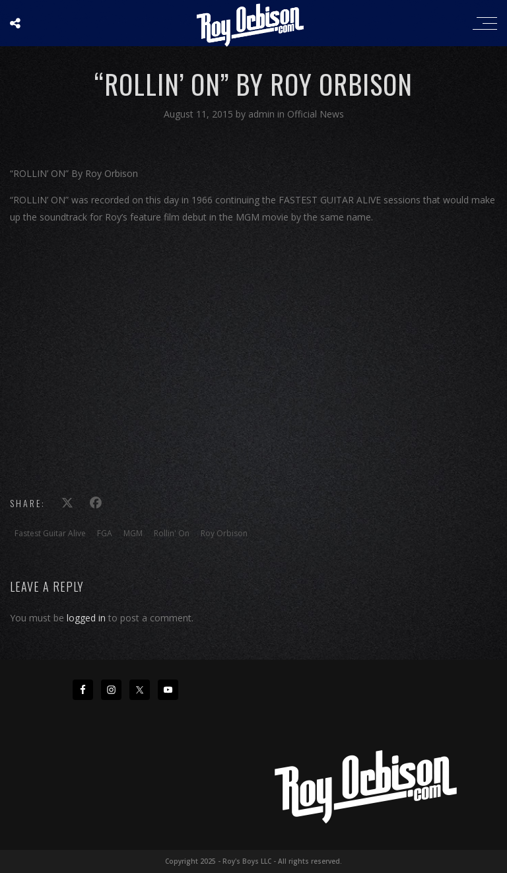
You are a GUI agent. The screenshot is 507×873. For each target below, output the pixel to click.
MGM (133, 533)
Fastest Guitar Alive (50, 533)
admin (262, 114)
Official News (315, 114)
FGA (104, 533)
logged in (86, 617)
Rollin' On (171, 533)
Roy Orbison (224, 533)
